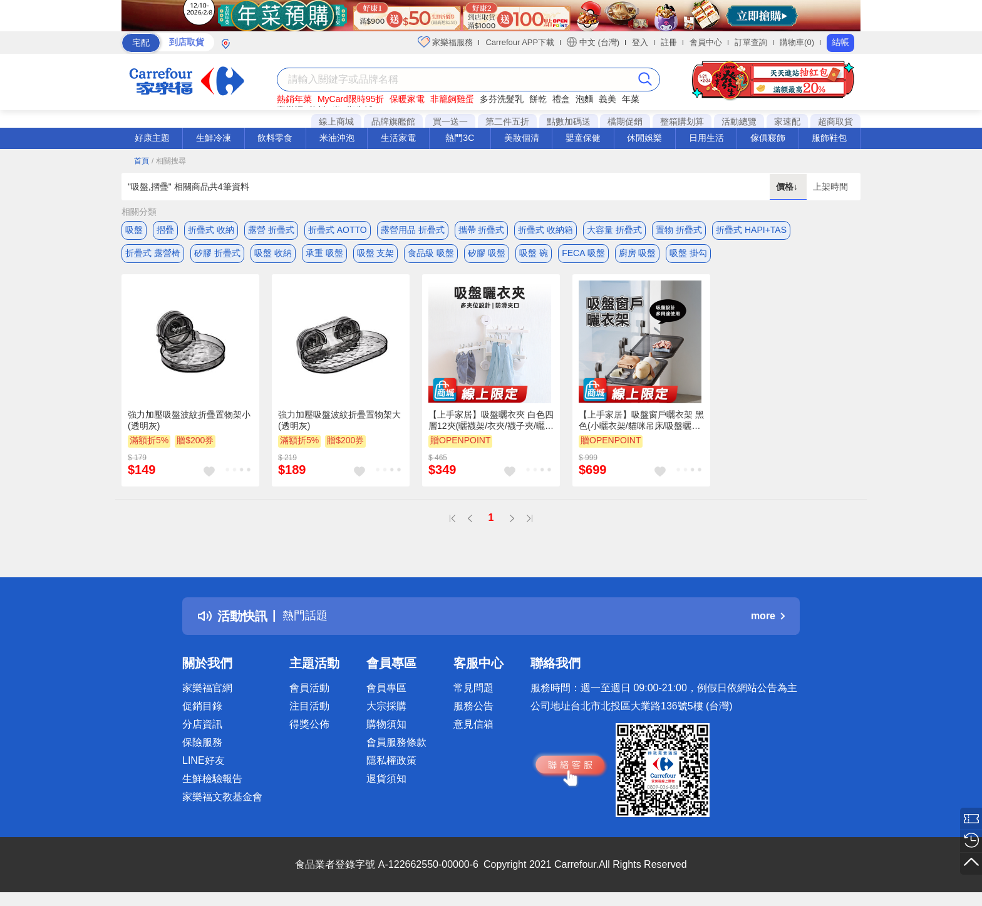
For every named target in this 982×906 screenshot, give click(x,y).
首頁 (141, 161)
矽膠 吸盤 (486, 255)
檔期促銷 (625, 121)
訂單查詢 (751, 42)
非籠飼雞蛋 (452, 99)
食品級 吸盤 (431, 255)
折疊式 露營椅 (152, 255)
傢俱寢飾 (767, 138)
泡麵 (584, 99)
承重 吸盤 (324, 255)
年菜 (630, 99)
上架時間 (830, 187)
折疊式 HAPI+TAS (751, 230)
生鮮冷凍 (213, 138)
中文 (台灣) (593, 42)
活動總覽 (739, 121)
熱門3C (459, 138)
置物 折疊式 (679, 230)
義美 (607, 99)
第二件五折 (507, 121)
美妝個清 (521, 138)
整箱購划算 (682, 121)
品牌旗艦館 (393, 121)
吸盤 (134, 230)
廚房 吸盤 (637, 255)
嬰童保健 (583, 138)
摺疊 (165, 230)
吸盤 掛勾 (688, 255)
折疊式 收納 (211, 230)
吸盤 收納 (273, 255)
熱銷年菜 (294, 99)
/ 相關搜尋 (169, 161)
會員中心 (706, 42)
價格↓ (788, 187)
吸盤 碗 (533, 255)
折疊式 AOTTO (337, 230)
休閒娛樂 (644, 138)
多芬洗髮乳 (502, 99)
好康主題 (152, 138)
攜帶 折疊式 (481, 230)
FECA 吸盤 (583, 255)
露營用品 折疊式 (413, 230)
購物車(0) (797, 42)
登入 (640, 42)
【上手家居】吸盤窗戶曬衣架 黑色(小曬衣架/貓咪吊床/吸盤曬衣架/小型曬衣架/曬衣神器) (641, 424)
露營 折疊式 (271, 230)
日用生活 (706, 138)
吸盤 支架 (376, 255)
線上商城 (336, 121)
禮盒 (561, 99)
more (768, 619)
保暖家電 (407, 99)
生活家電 (398, 138)
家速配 (787, 121)
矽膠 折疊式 (217, 255)
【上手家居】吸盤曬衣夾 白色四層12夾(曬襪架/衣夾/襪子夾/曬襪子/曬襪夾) (491, 424)
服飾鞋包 (829, 138)
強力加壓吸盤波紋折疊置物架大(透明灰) (339, 423)
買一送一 (450, 121)
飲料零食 (274, 138)
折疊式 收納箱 (545, 230)
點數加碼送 (569, 121)
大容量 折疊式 (614, 230)
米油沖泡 (336, 138)
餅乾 (538, 99)
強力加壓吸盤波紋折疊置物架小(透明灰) (189, 423)
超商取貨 (835, 121)
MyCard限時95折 (351, 99)
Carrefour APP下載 (519, 42)
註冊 (669, 42)
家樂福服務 (445, 42)
